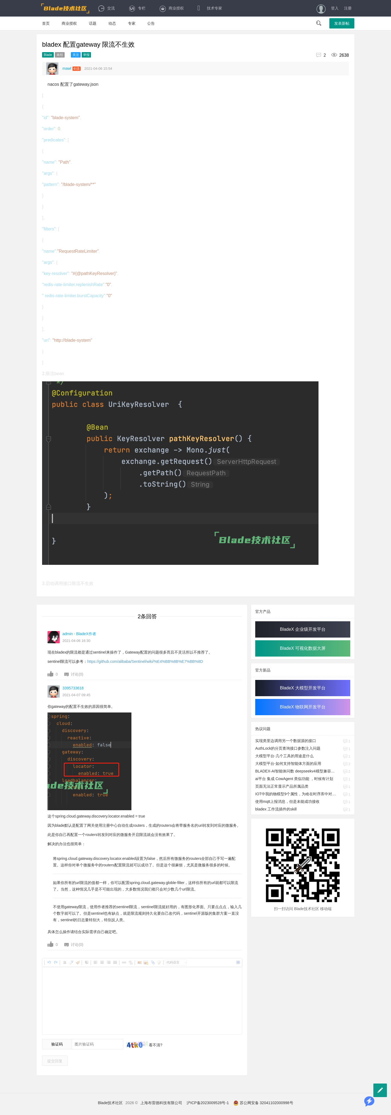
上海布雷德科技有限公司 (161, 1103)
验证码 (57, 1044)
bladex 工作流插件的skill (276, 809)
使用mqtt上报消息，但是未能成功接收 (287, 801)
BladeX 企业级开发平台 (303, 629)
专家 (131, 23)
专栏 (137, 8)
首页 (46, 23)
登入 (335, 8)
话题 (92, 23)
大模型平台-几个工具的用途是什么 (284, 756)
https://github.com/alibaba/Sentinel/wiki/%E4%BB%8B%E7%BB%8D (145, 661)
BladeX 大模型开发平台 (303, 688)
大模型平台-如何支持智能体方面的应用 (288, 763)
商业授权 (171, 8)
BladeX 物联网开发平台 (303, 707)
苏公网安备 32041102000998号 (263, 1103)
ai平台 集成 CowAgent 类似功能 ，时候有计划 (294, 779)
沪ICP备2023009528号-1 (208, 1103)
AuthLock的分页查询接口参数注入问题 (287, 748)
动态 (112, 23)
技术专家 (209, 8)
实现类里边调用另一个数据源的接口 (285, 741)
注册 (348, 8)
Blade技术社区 (110, 1103)
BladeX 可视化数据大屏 (303, 648)
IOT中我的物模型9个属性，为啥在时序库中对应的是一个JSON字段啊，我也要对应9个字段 (295, 794)
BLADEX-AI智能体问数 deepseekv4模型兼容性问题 (295, 771)
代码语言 (172, 962)
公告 (151, 23)
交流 (106, 8)
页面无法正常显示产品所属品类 (281, 786)
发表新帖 (341, 23)
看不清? (155, 1045)
